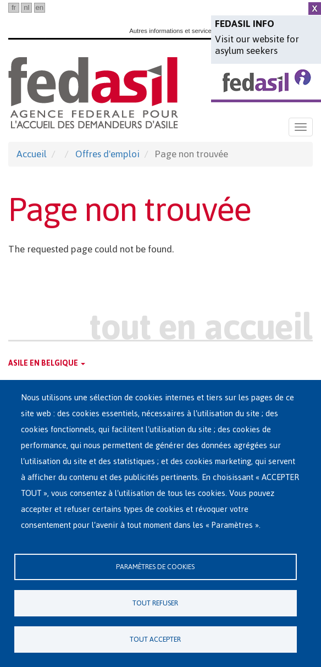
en (39, 7)
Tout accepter (155, 639)
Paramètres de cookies (155, 567)
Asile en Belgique (46, 363)
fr (14, 7)
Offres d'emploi (107, 154)
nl (26, 7)
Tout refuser (155, 603)
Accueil (31, 154)
